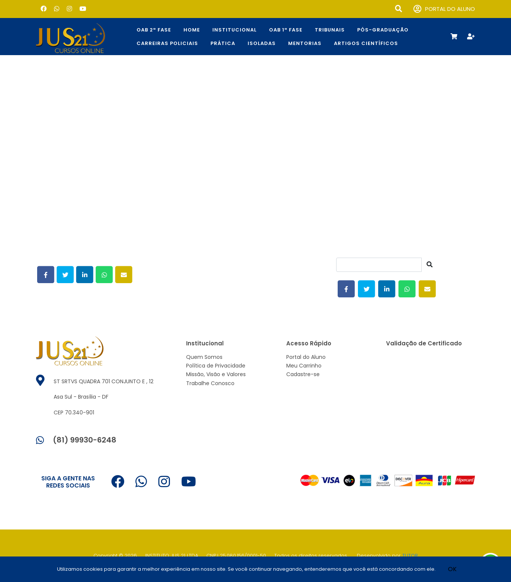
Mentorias (305, 43)
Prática (222, 43)
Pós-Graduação (383, 29)
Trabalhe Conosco (210, 383)
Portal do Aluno (306, 357)
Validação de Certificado (424, 343)
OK (452, 569)
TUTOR (410, 555)
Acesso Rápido (308, 343)
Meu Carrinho (304, 365)
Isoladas (262, 43)
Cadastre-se (303, 374)
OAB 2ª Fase (154, 29)
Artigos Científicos (366, 43)
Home (191, 29)
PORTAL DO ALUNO (444, 9)
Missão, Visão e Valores (216, 374)
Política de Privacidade (215, 365)
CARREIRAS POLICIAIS (167, 43)
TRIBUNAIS (330, 29)
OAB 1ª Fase (285, 29)
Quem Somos (204, 357)
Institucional (234, 29)
